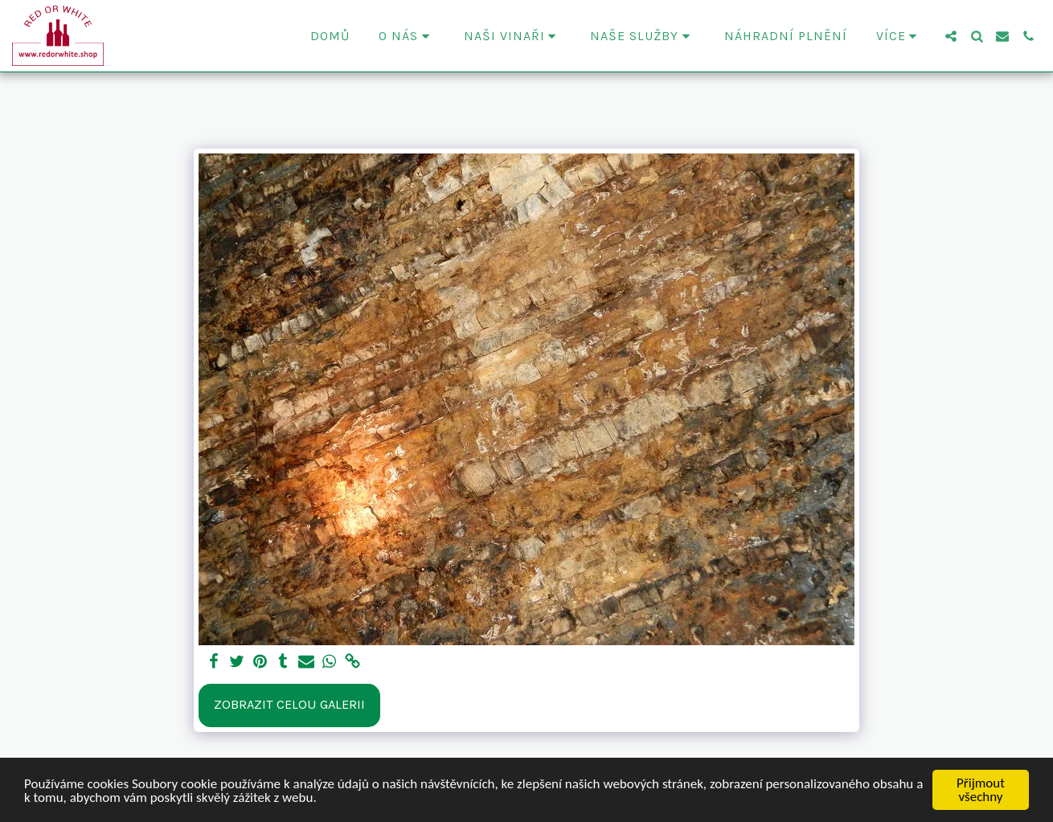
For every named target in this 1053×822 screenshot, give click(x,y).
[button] (407, 36)
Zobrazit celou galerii (289, 704)
